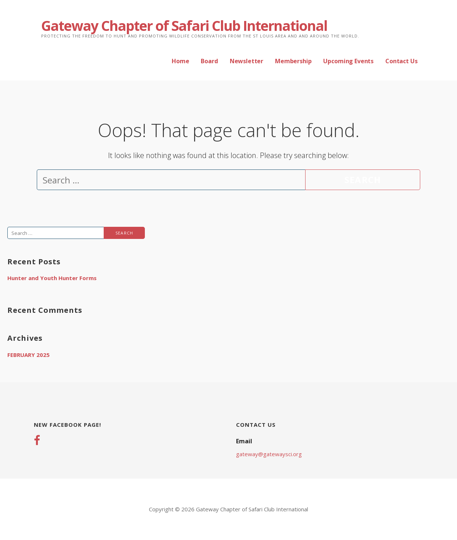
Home (180, 61)
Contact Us (401, 61)
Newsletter (246, 61)
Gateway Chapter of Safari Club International (184, 25)
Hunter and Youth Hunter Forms (52, 278)
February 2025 (28, 354)
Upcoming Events (348, 61)
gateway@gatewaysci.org (269, 454)
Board (209, 61)
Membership (293, 61)
